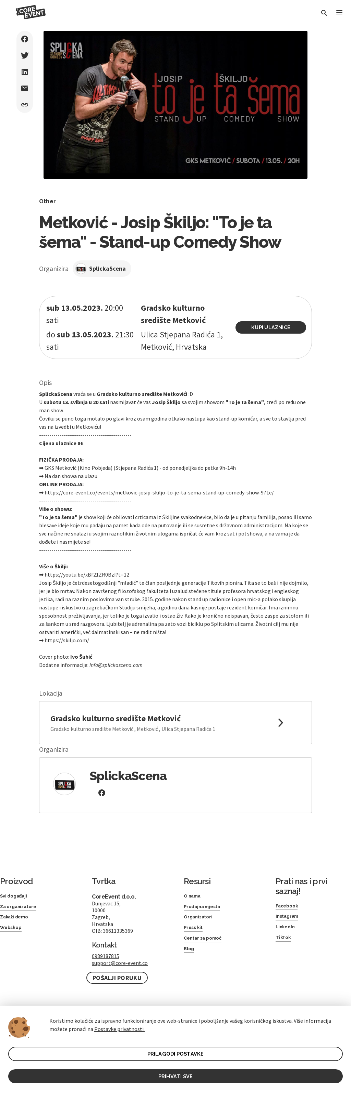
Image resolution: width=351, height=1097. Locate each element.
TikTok (284, 942)
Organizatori (201, 920)
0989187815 (105, 956)
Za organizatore (22, 908)
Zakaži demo (17, 920)
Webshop (13, 932)
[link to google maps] (175, 722)
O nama (194, 896)
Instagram (290, 918)
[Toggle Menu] (339, 13)
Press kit (195, 932)
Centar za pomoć (207, 945)
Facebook (289, 906)
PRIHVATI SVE (175, 1075)
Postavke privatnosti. (119, 1026)
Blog (190, 957)
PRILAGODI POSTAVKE (176, 1051)
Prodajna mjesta (206, 908)
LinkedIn (287, 930)
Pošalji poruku (117, 978)
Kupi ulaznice (274, 327)
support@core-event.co (120, 962)
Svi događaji (16, 896)
